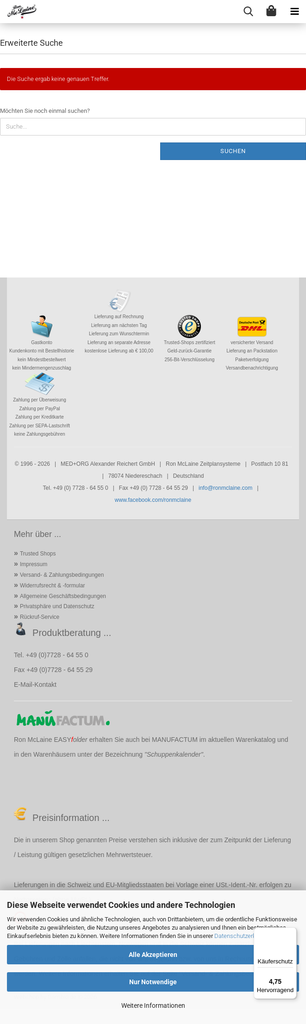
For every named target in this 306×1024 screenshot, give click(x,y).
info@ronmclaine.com (225, 488)
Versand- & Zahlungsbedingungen (62, 575)
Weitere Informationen (153, 1005)
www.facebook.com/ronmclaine (153, 500)
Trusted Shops (38, 553)
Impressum (33, 564)
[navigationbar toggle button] (294, 11)
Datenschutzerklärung (243, 935)
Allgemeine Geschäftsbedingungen (63, 596)
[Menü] (291, 932)
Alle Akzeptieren (153, 954)
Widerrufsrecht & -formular (52, 585)
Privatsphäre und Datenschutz (57, 606)
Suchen (233, 151)
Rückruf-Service (39, 617)
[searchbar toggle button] (248, 11)
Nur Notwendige (153, 982)
